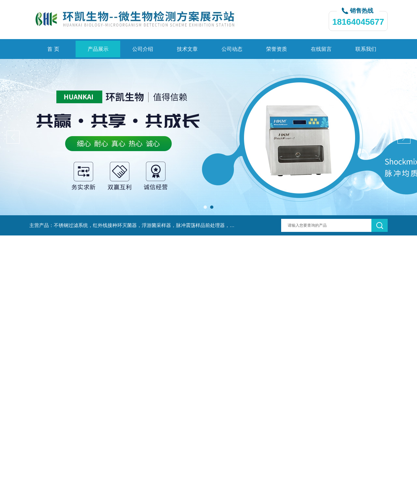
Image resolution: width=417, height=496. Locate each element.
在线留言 (321, 49)
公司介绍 (142, 49)
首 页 (53, 49)
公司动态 (232, 49)
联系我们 (365, 49)
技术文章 (187, 49)
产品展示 (98, 49)
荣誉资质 (276, 49)
